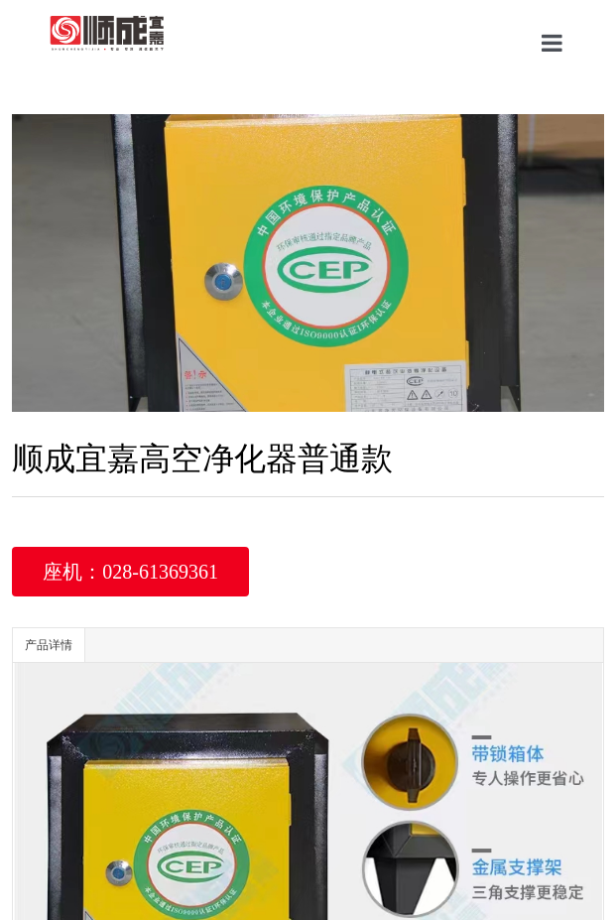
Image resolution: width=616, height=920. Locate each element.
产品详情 (48, 645)
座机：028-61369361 (130, 572)
